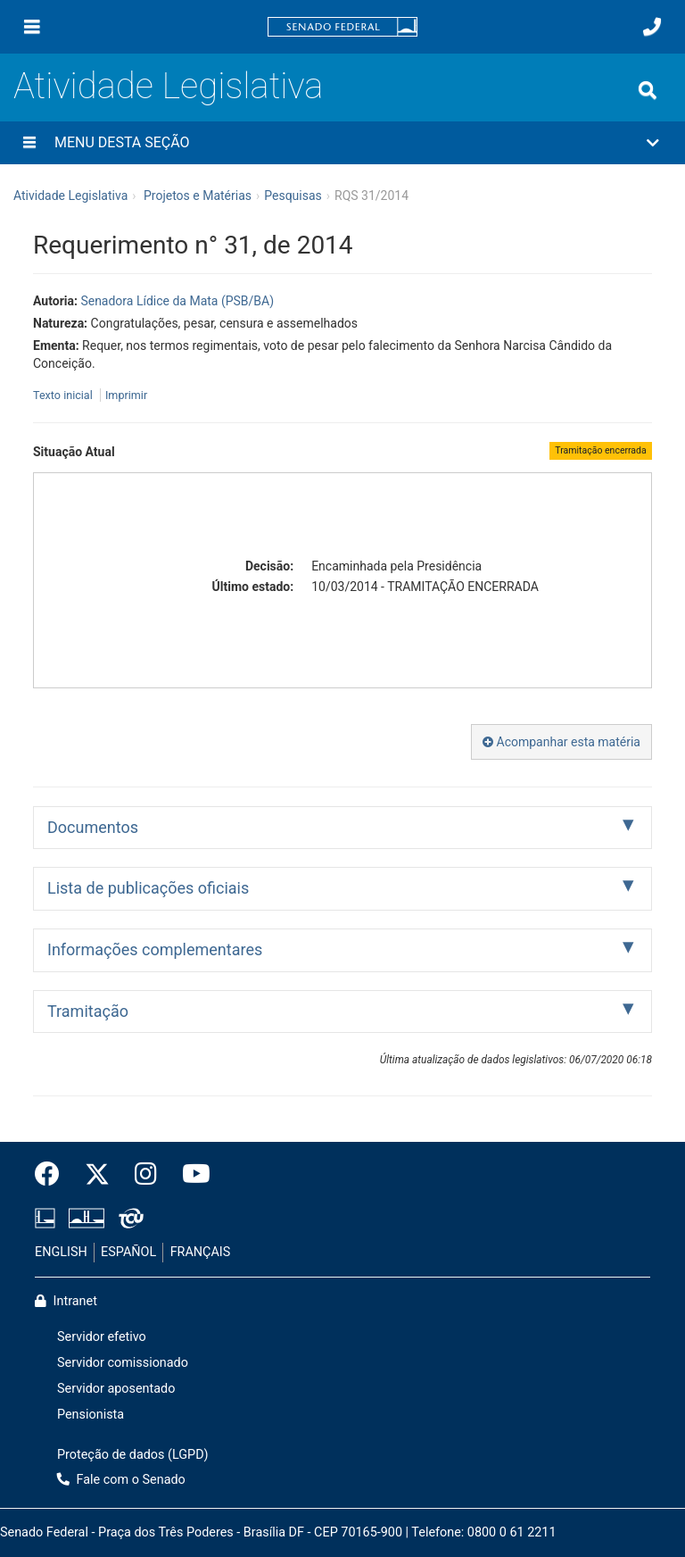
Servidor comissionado (122, 1362)
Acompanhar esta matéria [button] (561, 742)
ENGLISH (61, 1252)
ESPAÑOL (128, 1252)
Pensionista (90, 1414)
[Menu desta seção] (29, 143)
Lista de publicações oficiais (148, 887)
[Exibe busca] (647, 90)
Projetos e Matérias (198, 195)
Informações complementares (154, 949)
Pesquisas (293, 195)
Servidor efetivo (101, 1337)
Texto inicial (64, 395)
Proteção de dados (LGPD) (133, 1454)
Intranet (66, 1301)
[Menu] (32, 26)
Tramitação (87, 1011)
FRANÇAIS (200, 1252)
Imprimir (126, 395)
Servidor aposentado (116, 1388)
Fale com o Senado (121, 1479)
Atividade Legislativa (168, 86)
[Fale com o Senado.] (652, 26)
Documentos (92, 827)
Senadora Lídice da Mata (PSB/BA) (177, 301)
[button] (342, 142)
